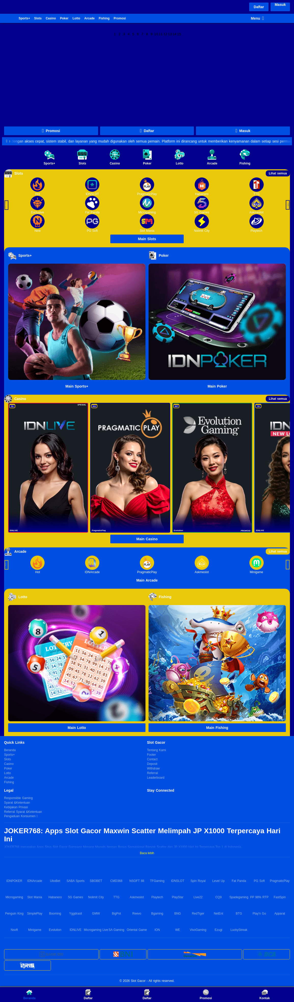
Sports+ (24, 18)
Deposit (152, 764)
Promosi (120, 18)
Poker (64, 18)
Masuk (280, 5)
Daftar (259, 7)
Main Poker (217, 386)
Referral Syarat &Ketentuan (23, 812)
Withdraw (153, 768)
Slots (38, 18)
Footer (151, 754)
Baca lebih (147, 853)
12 (165, 33)
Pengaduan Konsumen (20, 816)
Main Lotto (77, 728)
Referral (152, 773)
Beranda (8, 18)
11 (161, 33)
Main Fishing (217, 728)
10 (156, 33)
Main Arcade (147, 580)
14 (175, 33)
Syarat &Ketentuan (17, 802)
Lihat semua (278, 173)
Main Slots (147, 239)
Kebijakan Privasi (16, 807)
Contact (152, 759)
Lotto (76, 18)
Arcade (89, 18)
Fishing (104, 18)
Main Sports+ (76, 386)
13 (170, 33)
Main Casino (146, 539)
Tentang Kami (156, 750)
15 (179, 33)
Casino (51, 18)
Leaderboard (155, 777)
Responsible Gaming (18, 798)
